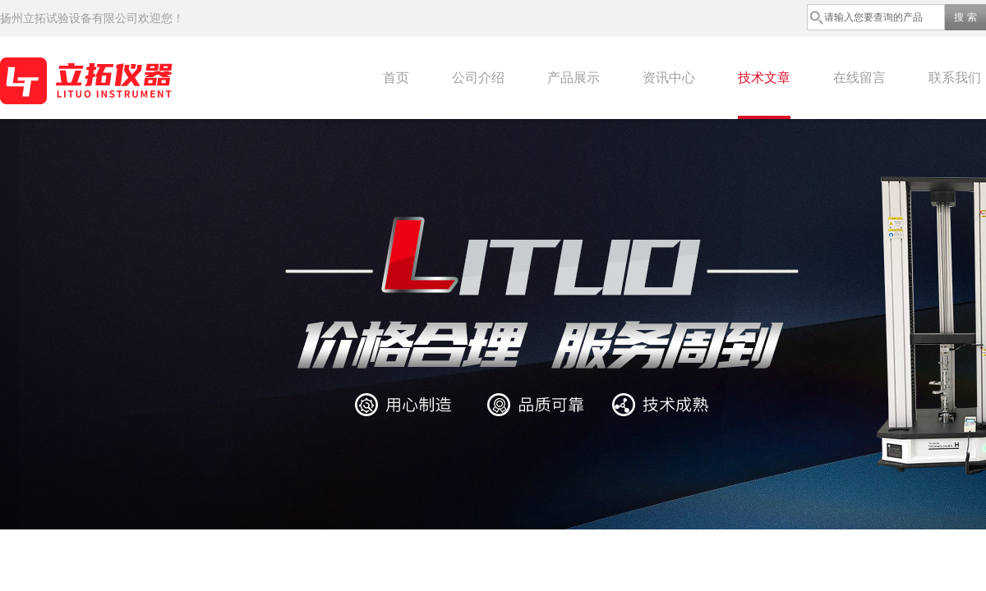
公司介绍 (478, 78)
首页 (396, 78)
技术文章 (764, 78)
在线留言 (859, 78)
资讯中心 (669, 78)
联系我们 (954, 78)
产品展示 (573, 78)
